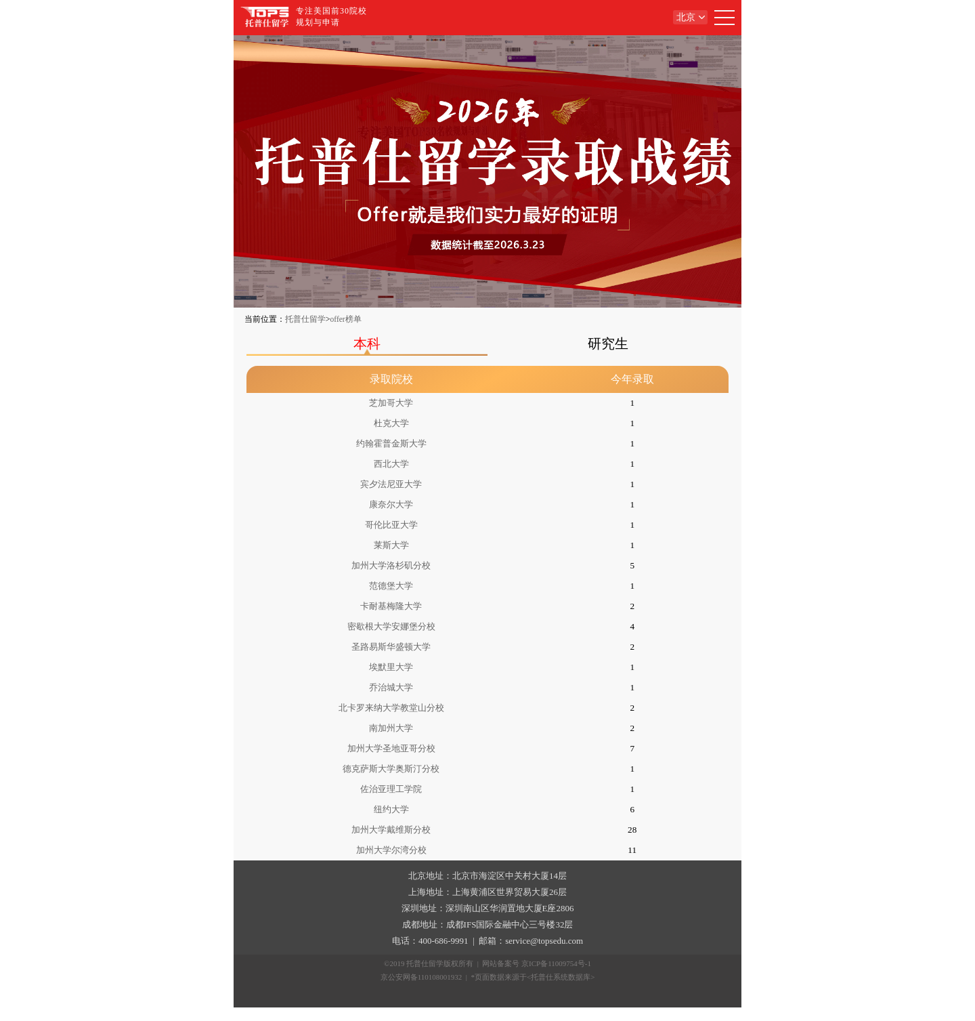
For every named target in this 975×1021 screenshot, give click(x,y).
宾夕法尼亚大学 (391, 484)
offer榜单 (346, 319)
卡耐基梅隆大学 (391, 606)
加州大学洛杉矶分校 (391, 565)
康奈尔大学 (391, 504)
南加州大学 (391, 728)
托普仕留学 (305, 319)
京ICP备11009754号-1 (556, 963)
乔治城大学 (391, 687)
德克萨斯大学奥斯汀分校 (391, 769)
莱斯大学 (391, 545)
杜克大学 (391, 423)
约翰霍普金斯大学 (391, 443)
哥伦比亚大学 (391, 525)
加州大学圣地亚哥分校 (391, 748)
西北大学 (391, 464)
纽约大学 (391, 809)
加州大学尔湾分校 (391, 850)
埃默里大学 (391, 667)
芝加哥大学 (391, 403)
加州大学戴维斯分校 (391, 830)
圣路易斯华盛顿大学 (391, 647)
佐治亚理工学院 (391, 789)
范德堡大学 (391, 586)
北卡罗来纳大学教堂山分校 (391, 708)
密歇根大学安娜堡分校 (391, 626)
